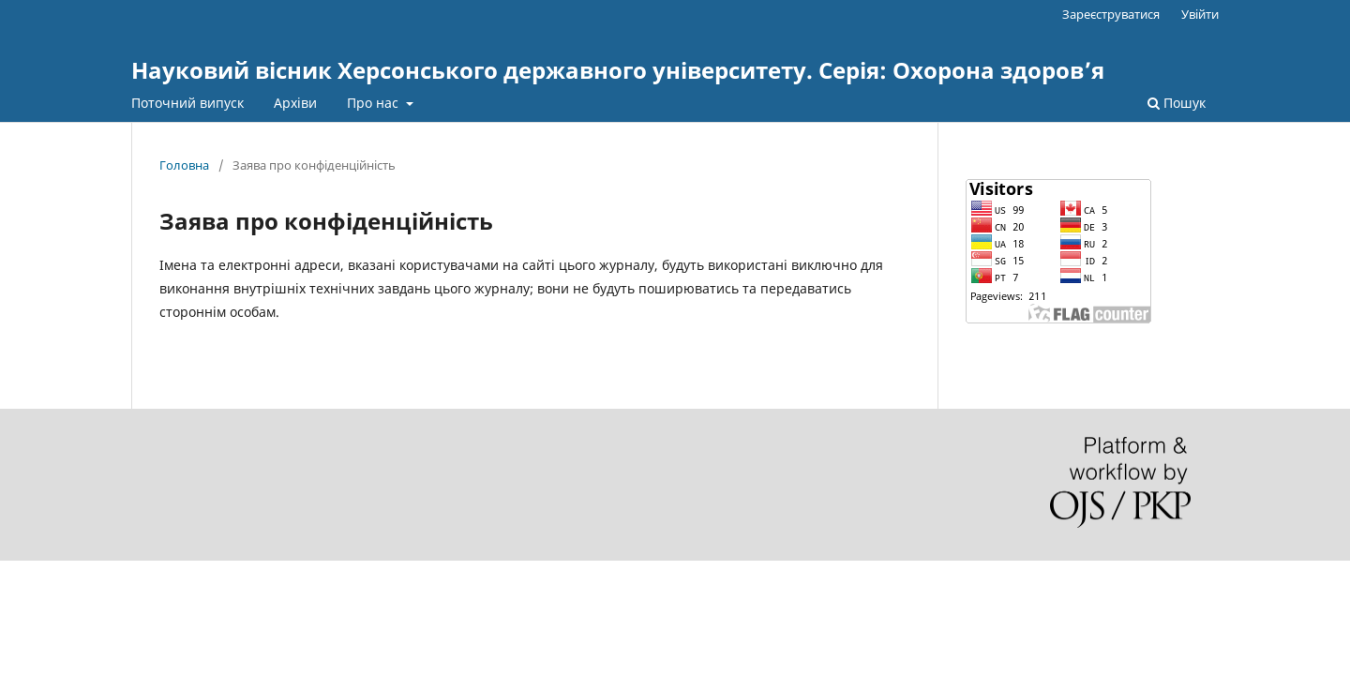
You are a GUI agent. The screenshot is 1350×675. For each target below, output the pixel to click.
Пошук (1177, 103)
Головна (184, 165)
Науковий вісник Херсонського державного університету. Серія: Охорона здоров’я (617, 69)
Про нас (374, 103)
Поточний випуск (187, 103)
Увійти (1200, 14)
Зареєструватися (1111, 14)
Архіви (295, 103)
